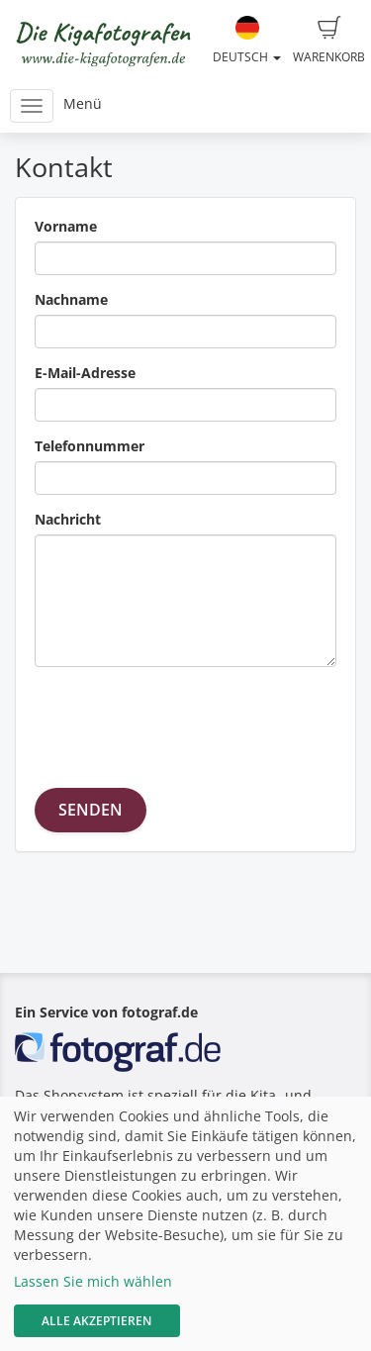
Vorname (66, 226)
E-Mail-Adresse (85, 372)
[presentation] (185, 720)
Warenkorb (329, 40)
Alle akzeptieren (96, 1320)
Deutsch (247, 40)
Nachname (71, 299)
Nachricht (68, 519)
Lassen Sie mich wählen (93, 1281)
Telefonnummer (89, 445)
